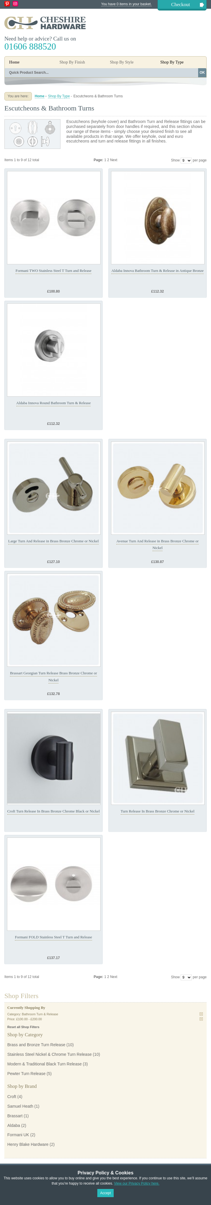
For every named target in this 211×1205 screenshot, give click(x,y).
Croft (11, 1096)
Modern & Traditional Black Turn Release (44, 1064)
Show (175, 160)
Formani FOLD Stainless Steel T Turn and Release (53, 937)
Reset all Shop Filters (23, 1027)
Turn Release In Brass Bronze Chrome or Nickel (158, 811)
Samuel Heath (20, 1106)
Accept (105, 1193)
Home (14, 62)
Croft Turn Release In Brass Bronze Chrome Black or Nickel (53, 811)
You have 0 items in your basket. (126, 4)
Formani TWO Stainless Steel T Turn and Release (53, 270)
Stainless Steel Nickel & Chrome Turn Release (49, 1054)
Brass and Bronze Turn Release (36, 1044)
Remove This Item (201, 1014)
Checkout (180, 4)
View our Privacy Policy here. (136, 1183)
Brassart (15, 1115)
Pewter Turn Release (26, 1073)
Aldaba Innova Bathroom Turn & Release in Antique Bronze (157, 270)
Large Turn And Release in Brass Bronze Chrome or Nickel (53, 541)
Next (113, 160)
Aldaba (13, 1125)
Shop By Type (59, 96)
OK (202, 73)
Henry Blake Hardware (28, 1144)
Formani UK (18, 1134)
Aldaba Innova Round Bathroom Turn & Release (53, 403)
